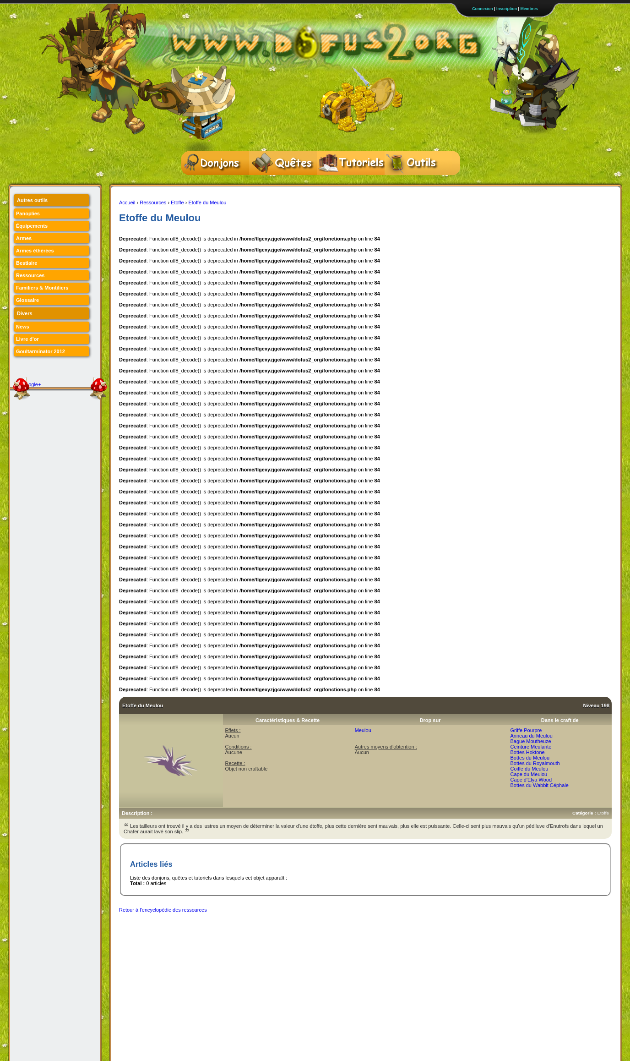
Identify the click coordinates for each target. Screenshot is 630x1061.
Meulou (363, 730)
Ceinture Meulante (530, 746)
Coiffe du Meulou (529, 768)
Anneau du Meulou (531, 735)
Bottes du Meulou (529, 757)
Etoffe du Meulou (207, 202)
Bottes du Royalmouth (534, 763)
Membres (529, 8)
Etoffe (177, 202)
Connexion (482, 8)
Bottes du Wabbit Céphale (539, 785)
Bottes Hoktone (527, 752)
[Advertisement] (285, 938)
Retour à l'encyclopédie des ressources (163, 910)
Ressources (153, 202)
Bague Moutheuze (530, 741)
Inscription (506, 8)
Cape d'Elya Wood (531, 779)
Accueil (127, 202)
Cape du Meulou (528, 774)
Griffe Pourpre (526, 730)
